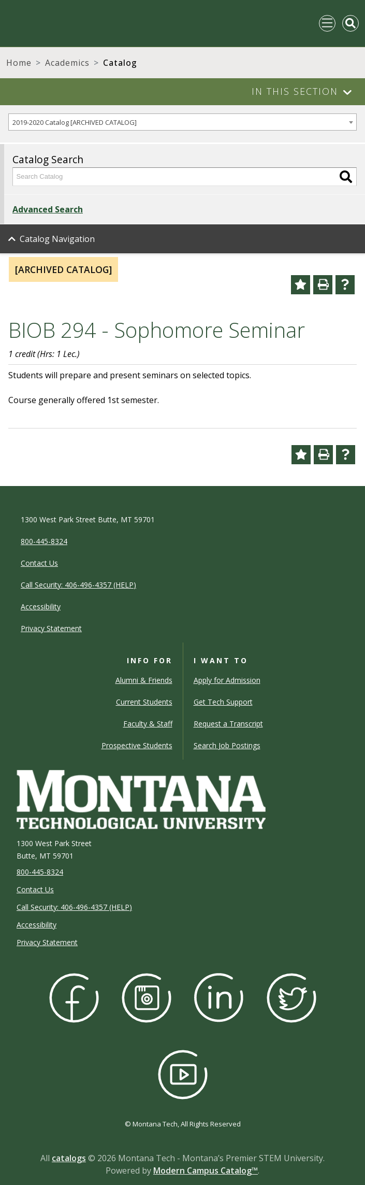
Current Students (144, 702)
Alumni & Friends (143, 680)
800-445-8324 (40, 872)
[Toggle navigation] (327, 23)
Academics (67, 62)
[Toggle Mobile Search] (350, 23)
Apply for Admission (227, 680)
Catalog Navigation (57, 239)
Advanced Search (47, 209)
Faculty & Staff (147, 724)
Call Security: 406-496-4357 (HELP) (74, 907)
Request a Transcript (228, 724)
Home (19, 62)
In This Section (295, 91)
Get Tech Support (223, 702)
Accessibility (36, 925)
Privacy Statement (47, 942)
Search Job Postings (227, 745)
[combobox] (182, 122)
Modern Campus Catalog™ (205, 1170)
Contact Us (35, 889)
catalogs (69, 1158)
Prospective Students (136, 745)
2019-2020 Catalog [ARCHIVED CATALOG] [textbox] (74, 122)
